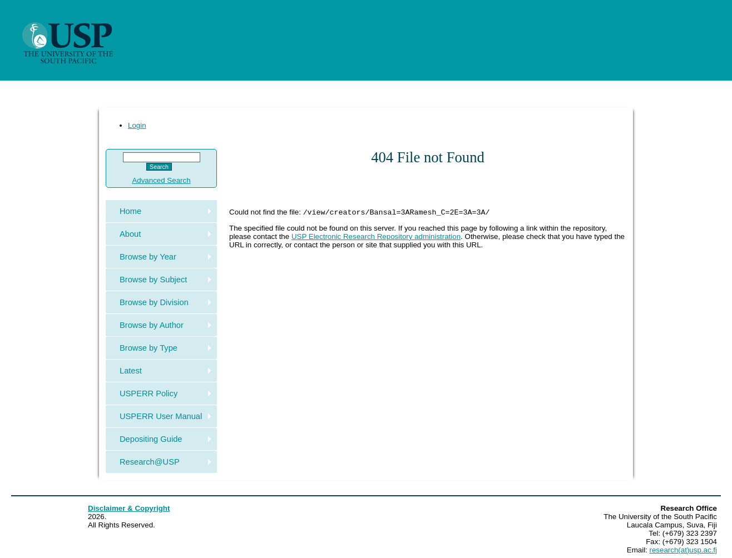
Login (137, 125)
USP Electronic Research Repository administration (376, 237)
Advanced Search (161, 180)
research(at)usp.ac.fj (683, 550)
